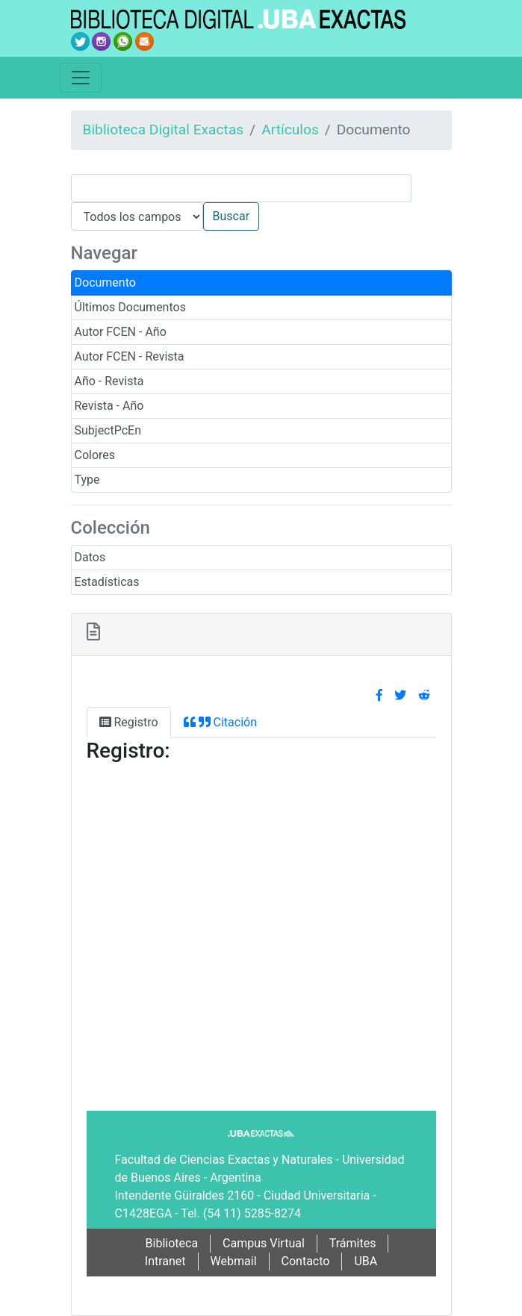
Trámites (352, 1243)
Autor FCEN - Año (121, 332)
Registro (128, 722)
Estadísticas (107, 582)
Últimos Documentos (130, 307)
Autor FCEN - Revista (129, 356)
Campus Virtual (264, 1243)
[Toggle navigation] (81, 78)
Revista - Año (109, 406)
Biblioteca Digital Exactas (163, 129)
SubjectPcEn (108, 430)
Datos (90, 557)
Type (87, 480)
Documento (105, 282)
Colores (95, 455)
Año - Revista (109, 381)
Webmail (234, 1261)
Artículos (290, 129)
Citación (220, 722)
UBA (365, 1261)
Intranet (165, 1261)
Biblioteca (172, 1243)
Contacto (306, 1261)
